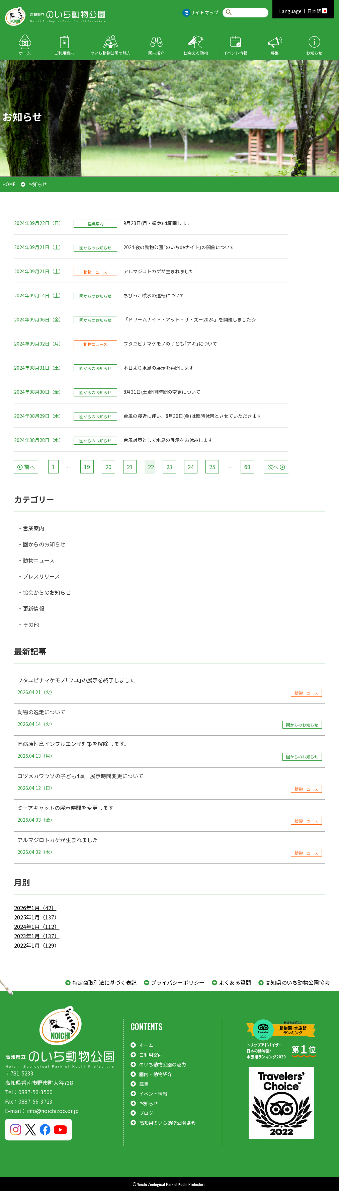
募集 (275, 53)
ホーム (25, 53)
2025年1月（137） (37, 917)
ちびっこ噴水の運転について (153, 295)
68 (247, 467)
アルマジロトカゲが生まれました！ (160, 271)
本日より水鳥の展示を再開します (158, 367)
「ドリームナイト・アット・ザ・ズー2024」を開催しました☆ (189, 319)
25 (212, 467)
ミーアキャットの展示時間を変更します (169, 814)
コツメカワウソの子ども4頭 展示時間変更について (169, 782)
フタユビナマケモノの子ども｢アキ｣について (170, 343)
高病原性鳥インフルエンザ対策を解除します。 (169, 750)
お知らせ (314, 53)
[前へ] (26, 466)
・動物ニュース (36, 560)
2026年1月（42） (35, 908)
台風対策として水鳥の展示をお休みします (168, 440)
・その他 (28, 624)
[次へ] (276, 466)
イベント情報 (235, 53)
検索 (229, 12)
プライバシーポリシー (177, 982)
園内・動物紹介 (155, 1074)
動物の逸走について (169, 718)
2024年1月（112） (37, 926)
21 (130, 467)
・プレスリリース (38, 576)
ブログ (146, 1113)
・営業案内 (30, 528)
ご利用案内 (64, 53)
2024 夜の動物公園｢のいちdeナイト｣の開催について (178, 247)
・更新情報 (30, 608)
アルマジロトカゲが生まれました (169, 846)
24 (191, 467)
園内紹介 (156, 53)
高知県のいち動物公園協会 (297, 982)
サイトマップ (204, 12)
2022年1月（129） (37, 945)
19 (87, 467)
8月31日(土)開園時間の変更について (161, 391)
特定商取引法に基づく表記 (104, 982)
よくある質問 (235, 982)
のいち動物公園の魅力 (110, 53)
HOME (9, 184)
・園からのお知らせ (41, 544)
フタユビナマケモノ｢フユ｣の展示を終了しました (169, 686)
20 (108, 467)
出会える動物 (196, 53)
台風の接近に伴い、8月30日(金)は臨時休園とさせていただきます (192, 416)
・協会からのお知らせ (44, 592)
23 (169, 467)
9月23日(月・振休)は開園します (157, 223)
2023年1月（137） (37, 936)
